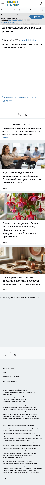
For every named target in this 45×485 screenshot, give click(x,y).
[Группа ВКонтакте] (4, 355)
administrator (29, 40)
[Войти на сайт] (41, 3)
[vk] (19, 114)
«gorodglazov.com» (20, 390)
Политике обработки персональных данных (11, 21)
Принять (36, 17)
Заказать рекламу (9, 364)
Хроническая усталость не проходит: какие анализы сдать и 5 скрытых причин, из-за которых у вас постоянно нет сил (22, 133)
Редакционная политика (11, 377)
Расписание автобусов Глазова (13, 10)
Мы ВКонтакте (32, 10)
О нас (4, 372)
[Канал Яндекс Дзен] (15, 355)
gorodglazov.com (30, 407)
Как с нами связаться (10, 381)
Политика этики (8, 368)
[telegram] (26, 114)
